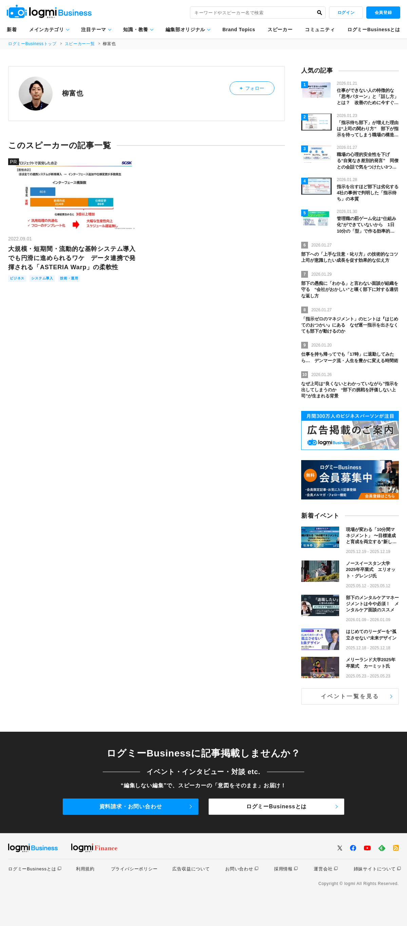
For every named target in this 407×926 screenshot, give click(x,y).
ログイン (345, 12)
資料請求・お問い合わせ (130, 806)
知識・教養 (135, 29)
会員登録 (383, 12)
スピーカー (280, 29)
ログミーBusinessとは (373, 29)
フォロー (257, 87)
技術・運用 (82, 278)
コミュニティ (320, 29)
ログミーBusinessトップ (32, 44)
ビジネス (19, 278)
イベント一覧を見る (350, 696)
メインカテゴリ (46, 29)
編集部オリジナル (186, 29)
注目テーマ (93, 29)
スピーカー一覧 (80, 44)
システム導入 (49, 278)
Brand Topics (238, 29)
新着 (12, 29)
